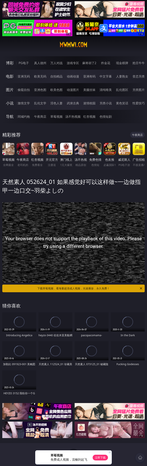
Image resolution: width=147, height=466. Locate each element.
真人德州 (40, 63)
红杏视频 (89, 116)
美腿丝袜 (89, 90)
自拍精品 (56, 76)
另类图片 (138, 90)
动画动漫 (73, 76)
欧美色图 (56, 90)
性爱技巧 (138, 103)
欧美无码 (40, 76)
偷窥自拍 (24, 90)
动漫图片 (73, 90)
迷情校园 (89, 103)
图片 (10, 89)
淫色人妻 (56, 103)
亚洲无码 (24, 76)
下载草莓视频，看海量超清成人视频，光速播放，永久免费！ (90, 288)
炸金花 (105, 63)
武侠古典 (73, 103)
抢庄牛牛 (138, 63)
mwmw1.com (73, 45)
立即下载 (100, 457)
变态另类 (138, 76)
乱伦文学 (40, 103)
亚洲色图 (40, 90)
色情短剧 (106, 116)
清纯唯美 (106, 90)
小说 (10, 103)
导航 (10, 116)
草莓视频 (56, 116)
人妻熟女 (122, 76)
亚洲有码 (89, 76)
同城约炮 (24, 116)
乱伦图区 (122, 90)
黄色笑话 (122, 103)
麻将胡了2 (89, 63)
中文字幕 (106, 76)
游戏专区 (73, 63)
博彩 (10, 62)
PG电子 (24, 63)
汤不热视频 (73, 116)
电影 (10, 76)
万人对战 (56, 63)
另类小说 (106, 103)
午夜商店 (40, 116)
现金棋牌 (122, 63)
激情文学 (24, 103)
